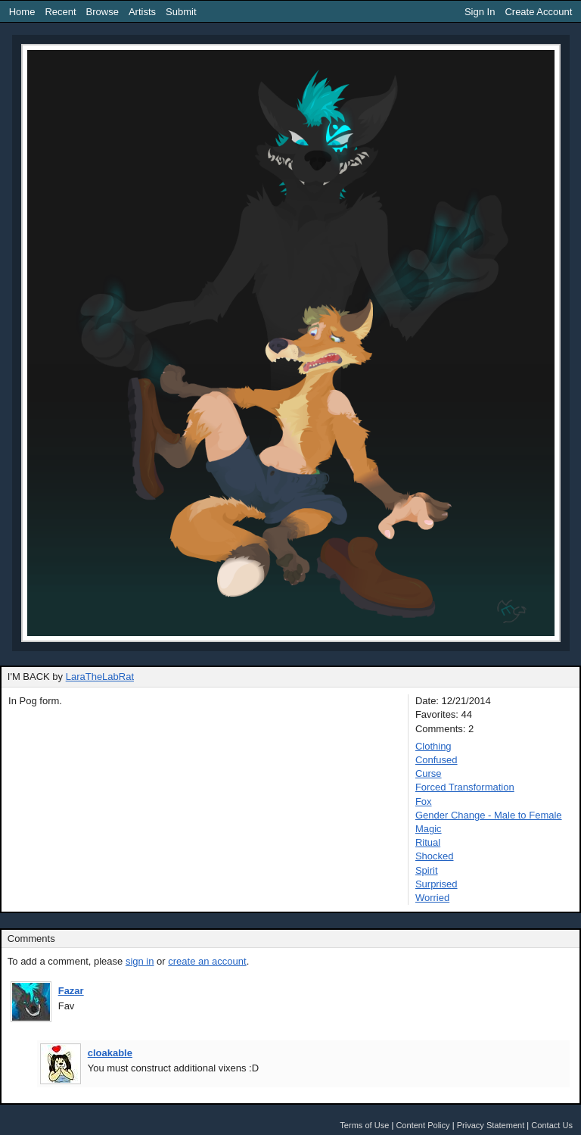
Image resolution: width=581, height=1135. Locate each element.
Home (22, 11)
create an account (207, 961)
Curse (428, 773)
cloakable (110, 1053)
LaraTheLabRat (100, 676)
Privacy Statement (491, 1125)
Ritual (427, 842)
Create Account (538, 11)
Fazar (71, 990)
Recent (60, 11)
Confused (436, 760)
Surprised (436, 884)
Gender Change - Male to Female (488, 815)
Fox (423, 801)
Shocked (434, 856)
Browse (102, 11)
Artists (142, 11)
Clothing (433, 746)
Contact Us (552, 1125)
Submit (181, 11)
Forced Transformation (464, 787)
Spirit (426, 870)
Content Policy (422, 1125)
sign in (140, 961)
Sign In (479, 11)
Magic (428, 828)
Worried (432, 897)
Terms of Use (364, 1125)
